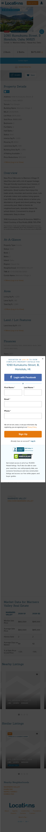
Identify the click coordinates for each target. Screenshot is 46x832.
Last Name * (29, 387)
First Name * (9, 387)
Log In (33, 441)
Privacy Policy (32, 427)
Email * (7, 399)
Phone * (7, 411)
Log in (25, 359)
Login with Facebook (23, 377)
